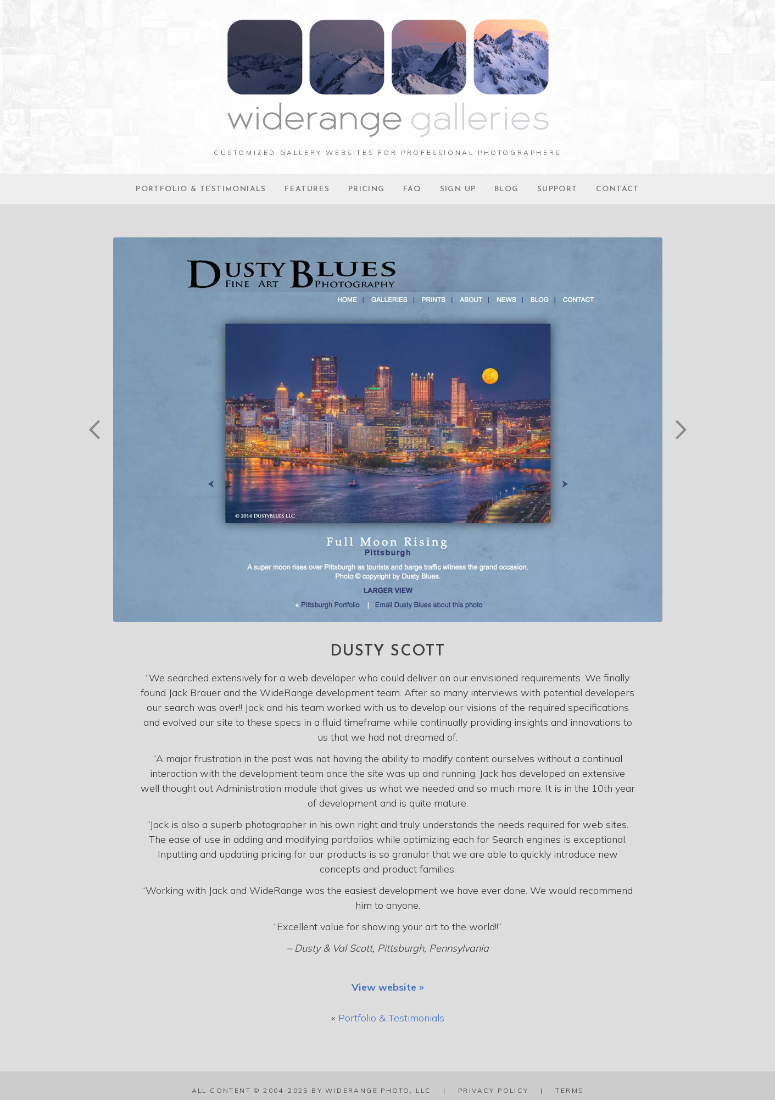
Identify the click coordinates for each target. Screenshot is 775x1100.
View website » (388, 987)
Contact (617, 189)
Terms (569, 1090)
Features (307, 189)
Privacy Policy (493, 1090)
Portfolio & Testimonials (201, 189)
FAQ (412, 189)
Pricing (366, 189)
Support (557, 189)
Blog (506, 189)
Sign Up (458, 189)
